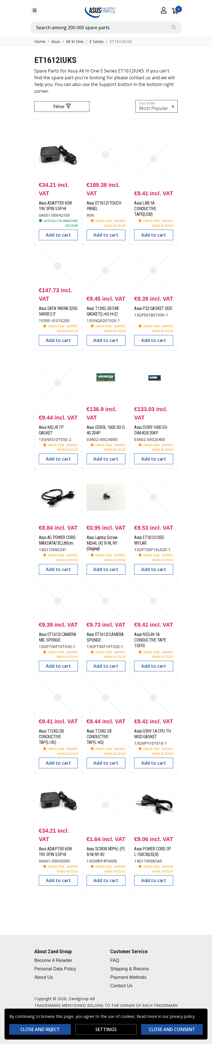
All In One (75, 41)
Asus (55, 41)
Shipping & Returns (129, 968)
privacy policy (182, 1016)
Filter (62, 106)
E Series (96, 41)
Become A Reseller (53, 960)
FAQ (114, 960)
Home (40, 41)
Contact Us (121, 985)
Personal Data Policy (55, 968)
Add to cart (58, 235)
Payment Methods (128, 977)
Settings (106, 1029)
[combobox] (106, 27)
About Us (43, 977)
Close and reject (40, 1029)
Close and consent (172, 1029)
